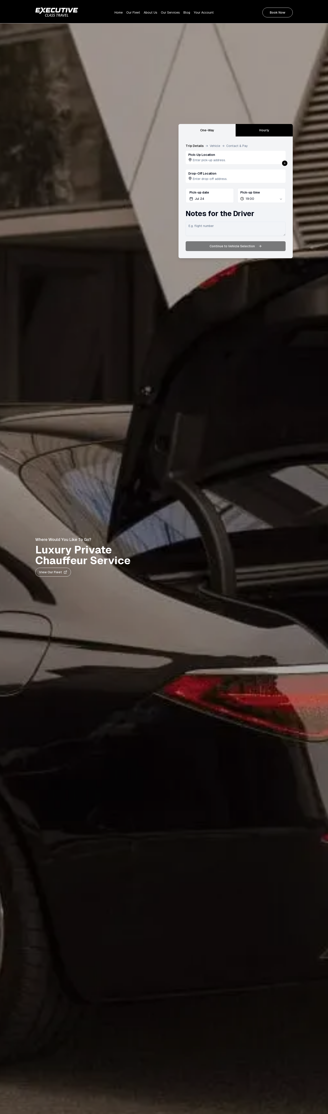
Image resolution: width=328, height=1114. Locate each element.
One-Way (207, 130)
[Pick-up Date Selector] (210, 195)
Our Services (170, 12)
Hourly (264, 130)
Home (118, 12)
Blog (186, 12)
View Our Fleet (53, 572)
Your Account (204, 12)
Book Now (277, 12)
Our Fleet (133, 12)
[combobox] (261, 195)
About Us (150, 12)
